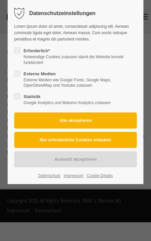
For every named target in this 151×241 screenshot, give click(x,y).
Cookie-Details (100, 175)
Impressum (74, 175)
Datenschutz (49, 175)
